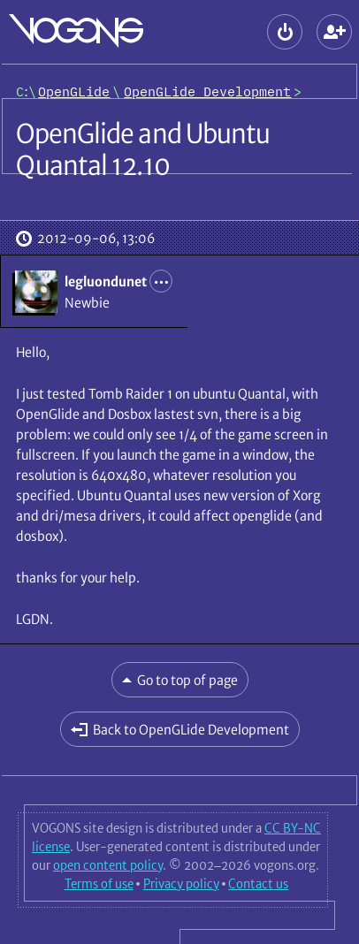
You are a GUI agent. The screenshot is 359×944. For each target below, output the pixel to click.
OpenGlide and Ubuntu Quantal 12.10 (143, 149)
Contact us (258, 884)
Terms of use (99, 884)
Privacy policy (181, 884)
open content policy (108, 865)
